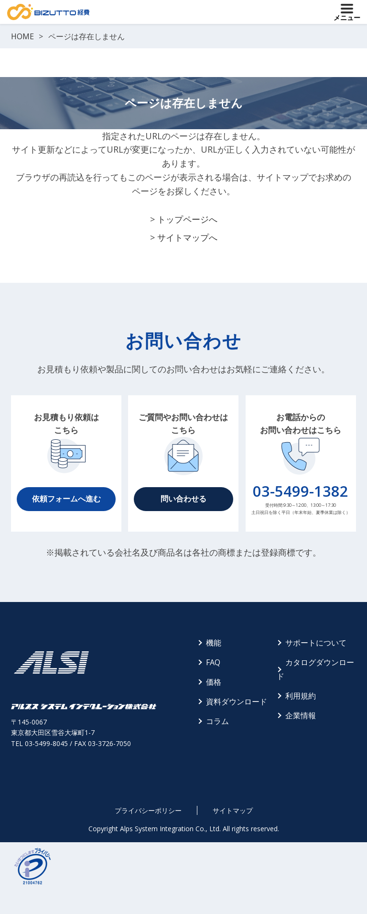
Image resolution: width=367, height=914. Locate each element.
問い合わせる (183, 498)
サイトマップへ (187, 237)
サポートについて (315, 642)
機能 (213, 642)
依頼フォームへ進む (66, 498)
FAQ (213, 662)
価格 (213, 682)
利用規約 (300, 696)
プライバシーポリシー (148, 810)
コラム (217, 721)
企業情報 (300, 715)
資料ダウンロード (236, 701)
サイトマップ (233, 810)
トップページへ (187, 219)
